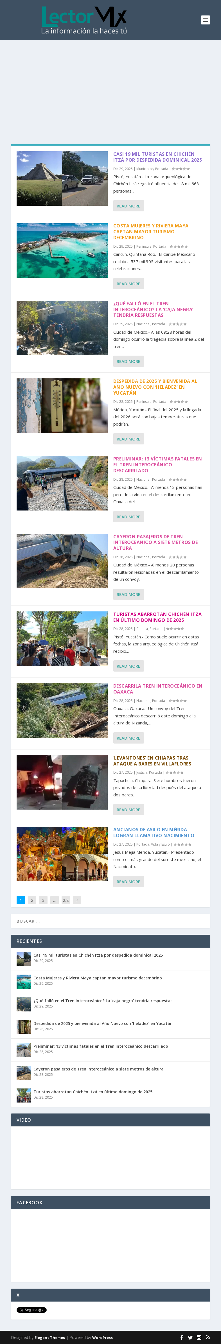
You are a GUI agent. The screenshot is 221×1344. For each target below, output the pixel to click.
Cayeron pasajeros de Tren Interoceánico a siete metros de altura (155, 543)
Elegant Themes (50, 1337)
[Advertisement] (110, 82)
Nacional (143, 324)
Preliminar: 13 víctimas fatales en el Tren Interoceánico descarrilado (157, 465)
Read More (128, 206)
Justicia (141, 772)
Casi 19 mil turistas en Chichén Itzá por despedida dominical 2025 (157, 157)
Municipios (145, 168)
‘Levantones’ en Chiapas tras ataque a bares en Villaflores (152, 761)
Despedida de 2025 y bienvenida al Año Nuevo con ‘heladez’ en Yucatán (155, 387)
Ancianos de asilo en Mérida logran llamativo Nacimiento (154, 832)
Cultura (142, 628)
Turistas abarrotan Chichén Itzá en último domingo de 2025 (157, 617)
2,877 (66, 904)
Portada (161, 168)
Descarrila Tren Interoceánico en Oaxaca (158, 689)
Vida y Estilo (160, 844)
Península (144, 246)
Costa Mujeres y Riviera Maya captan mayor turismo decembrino (151, 232)
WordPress (102, 1337)
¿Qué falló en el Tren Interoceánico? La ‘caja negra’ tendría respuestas (153, 310)
